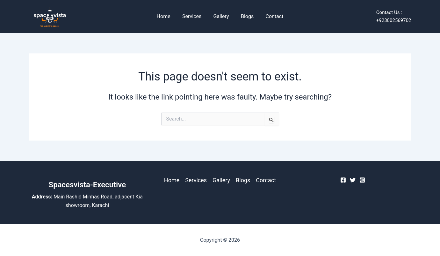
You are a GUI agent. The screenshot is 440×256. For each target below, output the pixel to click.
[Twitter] (353, 180)
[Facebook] (343, 180)
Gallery (221, 16)
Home (167, 16)
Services (193, 16)
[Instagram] (362, 180)
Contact (271, 16)
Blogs (245, 16)
